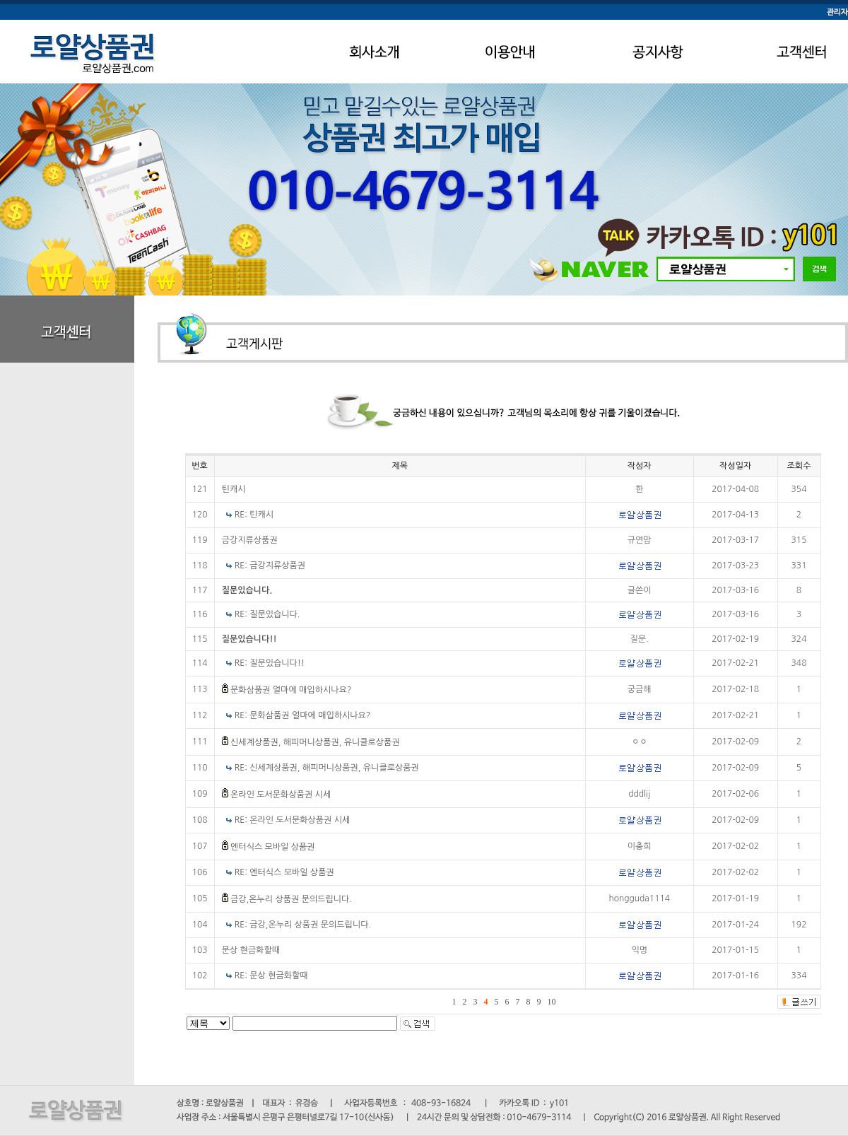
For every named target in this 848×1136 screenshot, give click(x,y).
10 (552, 1002)
